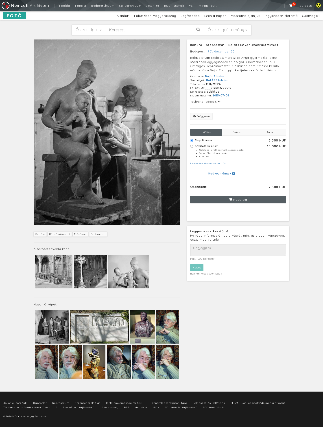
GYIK (156, 407)
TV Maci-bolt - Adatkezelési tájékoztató (30, 407)
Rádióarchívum (102, 5)
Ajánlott (123, 16)
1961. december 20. (221, 51)
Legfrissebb (190, 16)
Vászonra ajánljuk (245, 16)
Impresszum (60, 403)
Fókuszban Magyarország (155, 16)
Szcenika (152, 5)
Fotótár (81, 5)
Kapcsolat (40, 403)
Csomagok (311, 16)
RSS (126, 407)
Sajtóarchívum (130, 5)
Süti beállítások (213, 407)
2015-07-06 (220, 95)
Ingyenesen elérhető (281, 16)
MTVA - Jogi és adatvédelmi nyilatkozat (258, 403)
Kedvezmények (221, 173)
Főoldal (65, 5)
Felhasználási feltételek (209, 403)
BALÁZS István (216, 80)
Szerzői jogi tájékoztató (78, 407)
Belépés (305, 5)
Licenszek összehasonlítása (209, 163)
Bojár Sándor (215, 76)
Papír (270, 132)
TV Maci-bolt (207, 5)
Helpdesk (141, 407)
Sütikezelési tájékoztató (181, 407)
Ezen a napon (215, 16)
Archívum (25, 5)
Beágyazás (201, 116)
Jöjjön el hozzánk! (15, 403)
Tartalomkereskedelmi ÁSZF (125, 403)
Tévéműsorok (174, 5)
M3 (191, 5)
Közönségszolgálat (87, 403)
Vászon (238, 132)
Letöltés (206, 132)
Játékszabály (109, 407)
